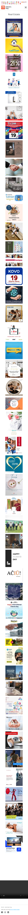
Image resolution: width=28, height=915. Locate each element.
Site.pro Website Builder (15, 909)
